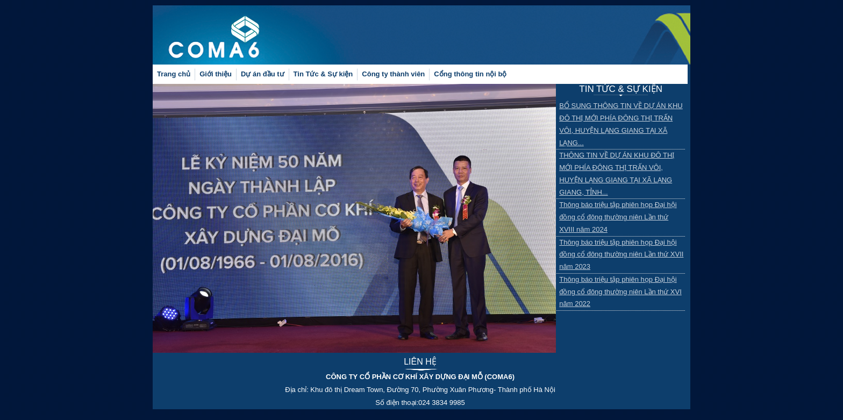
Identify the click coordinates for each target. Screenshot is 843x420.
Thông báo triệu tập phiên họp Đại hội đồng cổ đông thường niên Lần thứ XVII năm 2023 (621, 254)
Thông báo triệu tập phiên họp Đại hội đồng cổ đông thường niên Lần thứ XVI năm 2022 (620, 291)
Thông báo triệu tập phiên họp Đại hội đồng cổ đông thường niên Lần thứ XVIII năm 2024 (617, 217)
